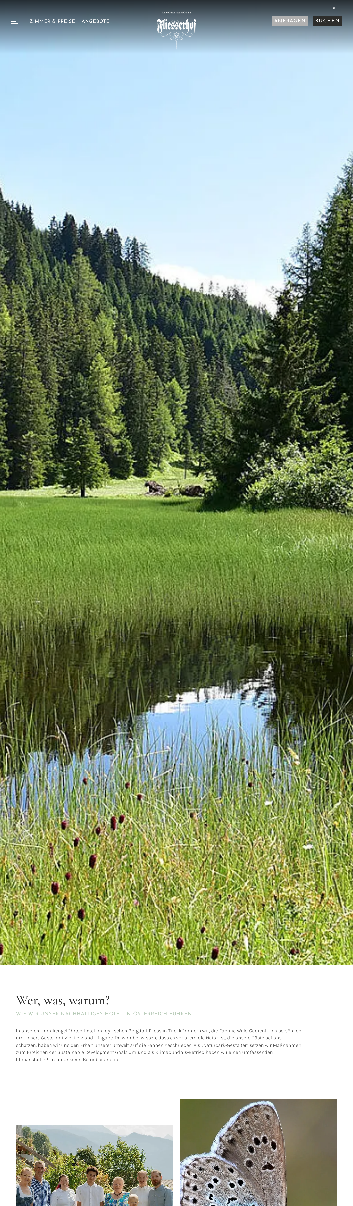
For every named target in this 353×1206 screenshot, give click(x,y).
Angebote (95, 21)
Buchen (327, 21)
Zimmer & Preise (52, 21)
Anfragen (290, 21)
